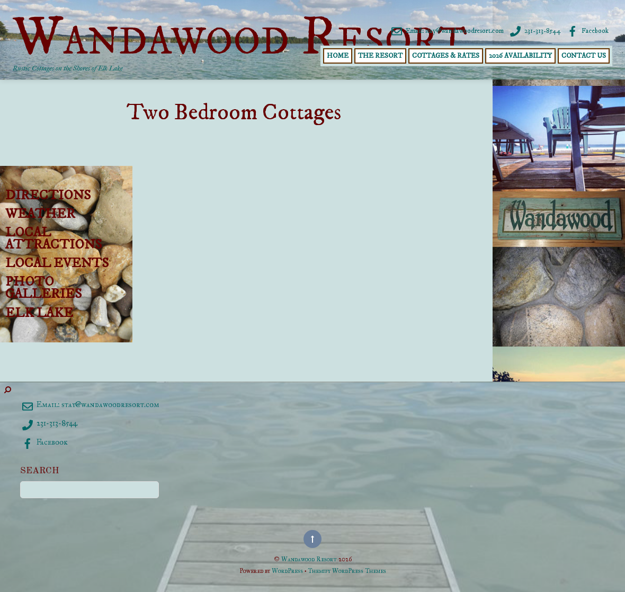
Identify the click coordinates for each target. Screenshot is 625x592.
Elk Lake (39, 313)
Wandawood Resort (309, 559)
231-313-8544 (534, 30)
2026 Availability (520, 55)
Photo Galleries (43, 288)
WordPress (287, 571)
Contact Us (583, 55)
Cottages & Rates (445, 55)
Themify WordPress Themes (347, 571)
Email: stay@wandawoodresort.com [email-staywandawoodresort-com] (446, 30)
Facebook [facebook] (587, 30)
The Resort (380, 55)
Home (338, 55)
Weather (40, 214)
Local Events (57, 263)
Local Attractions (53, 238)
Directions (48, 195)
